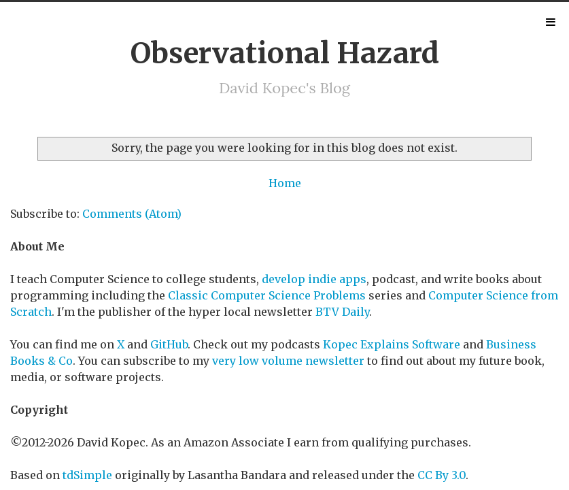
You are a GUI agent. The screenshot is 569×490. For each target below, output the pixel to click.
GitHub (169, 344)
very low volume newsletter (288, 361)
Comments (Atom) (132, 213)
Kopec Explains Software (391, 344)
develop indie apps (314, 279)
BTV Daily (342, 311)
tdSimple (87, 475)
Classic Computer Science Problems (267, 295)
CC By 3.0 (441, 475)
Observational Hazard (285, 53)
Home (285, 183)
